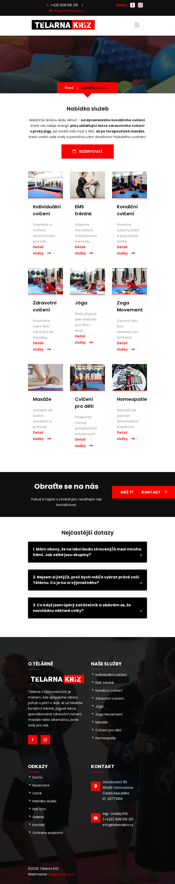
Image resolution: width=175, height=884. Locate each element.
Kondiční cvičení (108, 690)
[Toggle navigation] (136, 25)
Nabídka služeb (94, 87)
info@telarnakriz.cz (68, 10)
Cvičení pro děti (108, 730)
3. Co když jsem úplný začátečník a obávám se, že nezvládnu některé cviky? (82, 607)
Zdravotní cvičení (109, 698)
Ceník (37, 793)
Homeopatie (132, 399)
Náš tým (39, 809)
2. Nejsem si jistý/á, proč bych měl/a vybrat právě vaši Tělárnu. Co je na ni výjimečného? (86, 579)
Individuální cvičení (110, 674)
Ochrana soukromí (47, 832)
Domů (37, 777)
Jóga (81, 303)
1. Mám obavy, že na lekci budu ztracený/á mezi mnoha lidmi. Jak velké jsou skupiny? (87, 552)
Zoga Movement (108, 714)
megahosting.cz (61, 874)
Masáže (42, 399)
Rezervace (40, 785)
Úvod (69, 87)
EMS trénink (104, 682)
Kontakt (38, 825)
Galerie (38, 817)
